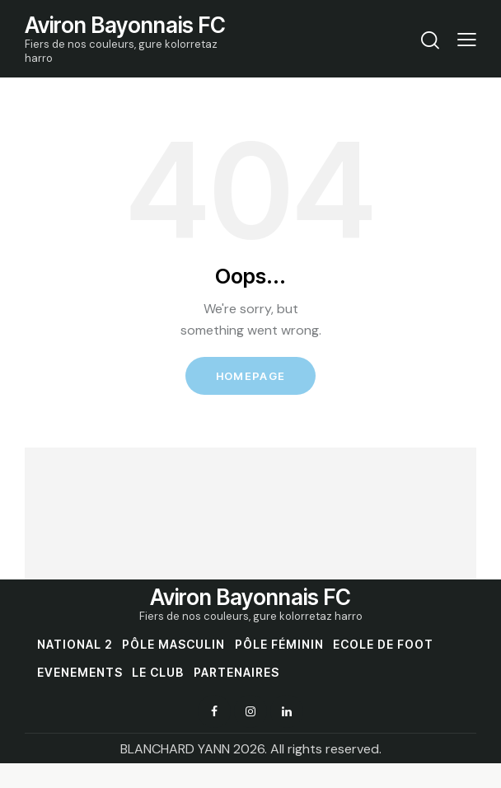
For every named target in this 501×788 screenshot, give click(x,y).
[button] (466, 39)
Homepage (250, 375)
